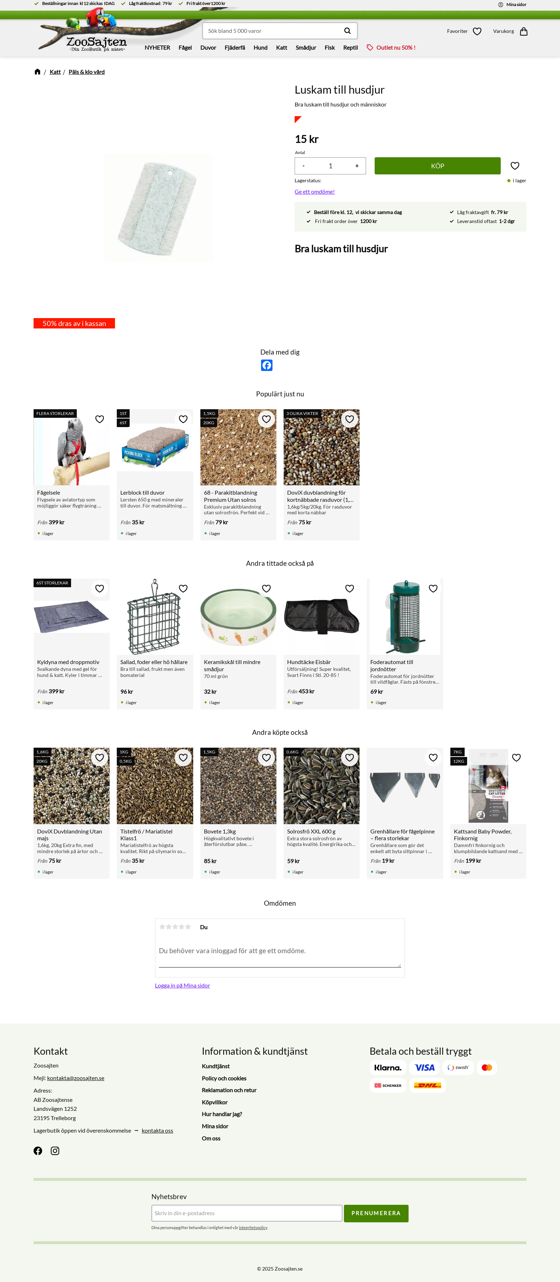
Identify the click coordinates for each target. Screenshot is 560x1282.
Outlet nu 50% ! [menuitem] (395, 47)
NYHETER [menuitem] (157, 47)
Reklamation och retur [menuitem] (229, 1090)
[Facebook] (37, 1150)
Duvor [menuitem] (208, 47)
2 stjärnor (168, 927)
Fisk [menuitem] (330, 47)
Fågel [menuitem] (185, 47)
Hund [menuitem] (261, 47)
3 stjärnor (175, 927)
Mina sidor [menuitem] (215, 1126)
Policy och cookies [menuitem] (224, 1078)
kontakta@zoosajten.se (75, 1077)
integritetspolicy (253, 1227)
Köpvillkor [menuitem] (215, 1102)
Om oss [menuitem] (211, 1138)
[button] (466, 31)
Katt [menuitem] (281, 47)
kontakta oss (157, 1130)
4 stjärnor (181, 927)
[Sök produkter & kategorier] (280, 31)
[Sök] (348, 31)
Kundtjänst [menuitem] (216, 1066)
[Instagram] (55, 1150)
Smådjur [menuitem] (306, 47)
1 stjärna (162, 927)
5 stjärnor (188, 927)
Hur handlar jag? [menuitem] (222, 1113)
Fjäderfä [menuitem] (235, 47)
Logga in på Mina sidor (182, 985)
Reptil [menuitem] (350, 47)
